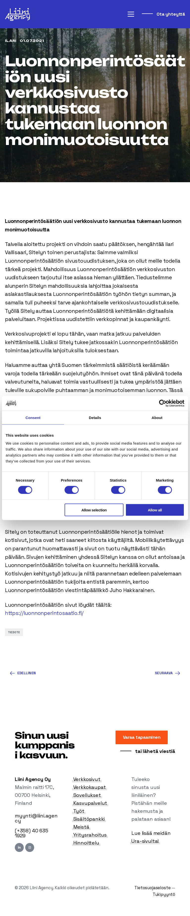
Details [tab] (95, 418)
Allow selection (94, 510)
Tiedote (14, 632)
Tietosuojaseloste (152, 887)
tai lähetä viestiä (154, 751)
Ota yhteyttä (170, 14)
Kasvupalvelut (90, 803)
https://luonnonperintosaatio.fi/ (44, 613)
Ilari (11, 41)
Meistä (81, 827)
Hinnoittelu (86, 843)
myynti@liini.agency (36, 818)
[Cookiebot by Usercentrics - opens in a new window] (162, 403)
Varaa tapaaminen (141, 737)
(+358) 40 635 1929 (31, 833)
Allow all (155, 510)
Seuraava (167, 673)
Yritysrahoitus (90, 835)
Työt (78, 811)
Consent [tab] (33, 418)
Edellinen (23, 673)
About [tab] (157, 418)
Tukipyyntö (164, 894)
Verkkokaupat (89, 787)
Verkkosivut (86, 779)
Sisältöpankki (89, 819)
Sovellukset (87, 795)
